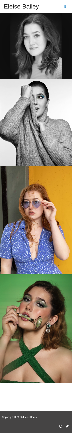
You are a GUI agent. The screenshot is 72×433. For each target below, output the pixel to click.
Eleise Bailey (21, 6)
